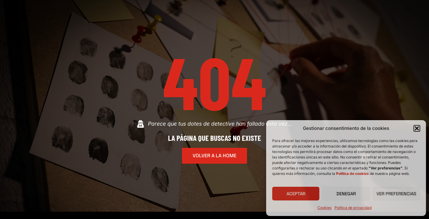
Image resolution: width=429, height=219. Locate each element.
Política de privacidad (353, 207)
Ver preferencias (396, 193)
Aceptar (296, 193)
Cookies (324, 207)
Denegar (346, 193)
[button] (417, 128)
